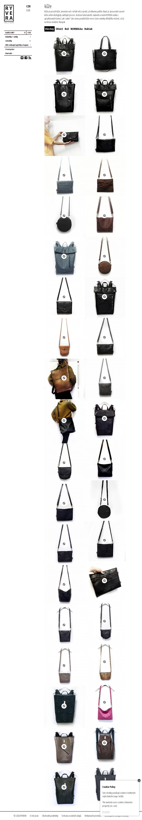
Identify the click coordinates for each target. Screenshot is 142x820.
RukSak (88, 29)
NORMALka (77, 29)
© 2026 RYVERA (20, 815)
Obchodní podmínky (50, 815)
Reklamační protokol (93, 815)
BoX (67, 29)
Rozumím (106, 811)
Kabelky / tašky (18, 36)
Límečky (18, 40)
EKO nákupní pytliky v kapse (18, 45)
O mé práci (9, 49)
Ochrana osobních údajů (71, 815)
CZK (28, 6)
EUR (28, 10)
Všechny (49, 29)
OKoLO (59, 29)
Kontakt (8, 53)
